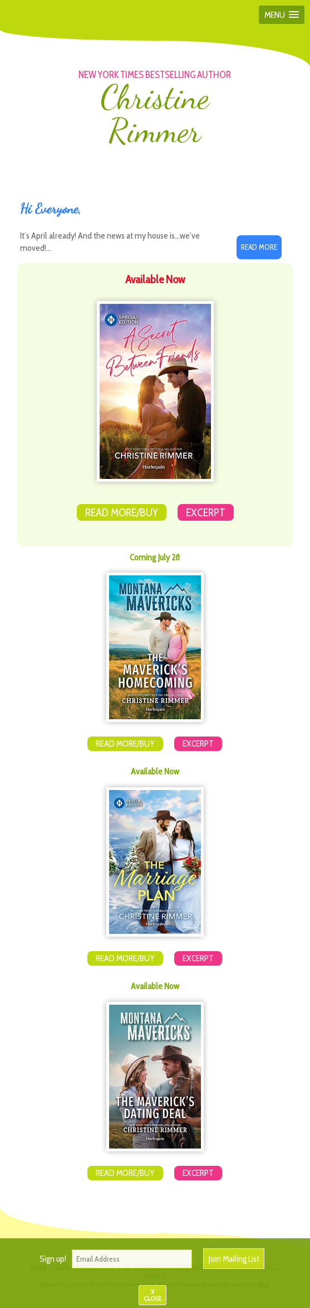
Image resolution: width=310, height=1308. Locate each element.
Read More (259, 247)
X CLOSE (152, 1294)
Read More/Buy (121, 512)
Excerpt (205, 512)
